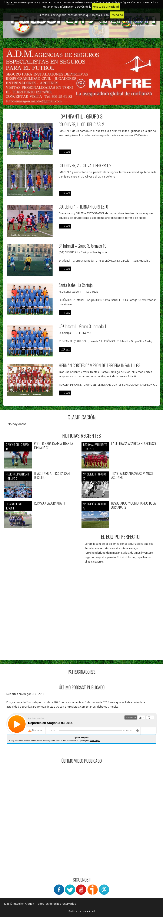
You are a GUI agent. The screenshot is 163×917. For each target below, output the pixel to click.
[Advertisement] (81, 626)
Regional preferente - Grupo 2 (17, 476)
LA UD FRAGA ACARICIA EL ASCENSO (133, 444)
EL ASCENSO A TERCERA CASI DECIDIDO (52, 475)
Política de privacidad (82, 911)
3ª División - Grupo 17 (17, 446)
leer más (65, 152)
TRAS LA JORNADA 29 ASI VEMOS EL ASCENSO (133, 475)
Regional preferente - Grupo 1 (95, 446)
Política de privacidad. (106, 6)
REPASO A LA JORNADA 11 (49, 503)
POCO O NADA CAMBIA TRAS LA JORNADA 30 (53, 446)
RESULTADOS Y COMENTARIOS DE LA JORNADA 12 (133, 505)
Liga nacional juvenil (14, 506)
